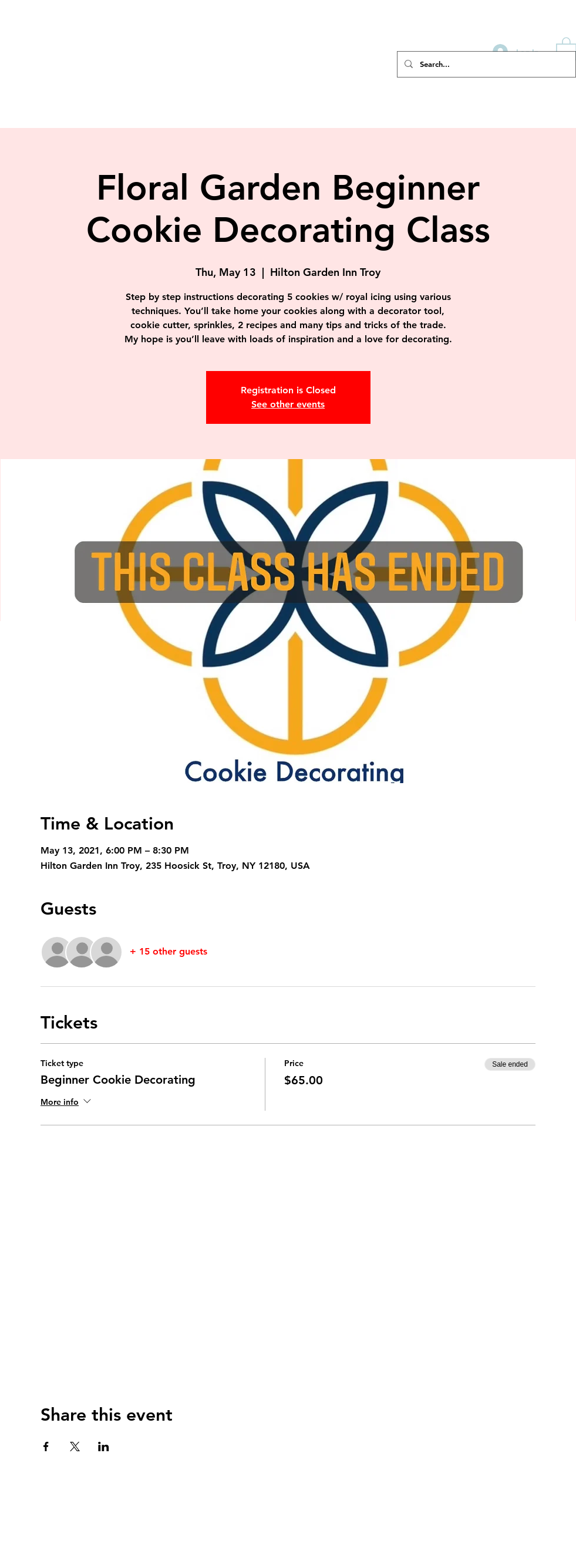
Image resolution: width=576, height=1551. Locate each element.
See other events (288, 404)
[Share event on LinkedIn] (103, 1446)
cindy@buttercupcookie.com (526, 1490)
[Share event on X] (74, 1446)
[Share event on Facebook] (46, 1446)
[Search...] (485, 64)
